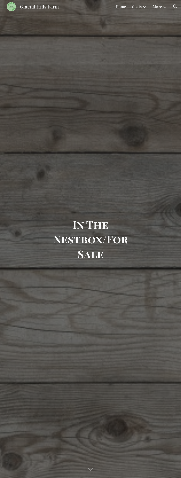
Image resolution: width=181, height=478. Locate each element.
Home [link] (121, 6)
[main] (90, 239)
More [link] (157, 6)
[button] (175, 6)
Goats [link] (137, 6)
